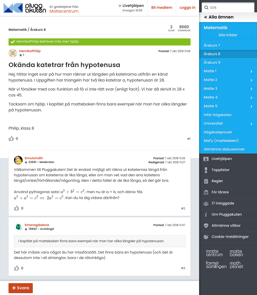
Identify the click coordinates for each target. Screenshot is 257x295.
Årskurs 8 (38, 29)
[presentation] (73, 192)
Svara (23, 288)
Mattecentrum (64, 11)
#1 (189, 139)
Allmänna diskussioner (224, 149)
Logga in (188, 7)
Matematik (18, 29)
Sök (206, 7)
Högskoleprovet (218, 132)
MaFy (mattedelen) (221, 140)
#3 (183, 268)
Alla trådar (228, 35)
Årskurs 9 (212, 62)
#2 (183, 209)
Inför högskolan (218, 115)
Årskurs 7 (212, 45)
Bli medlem (162, 7)
